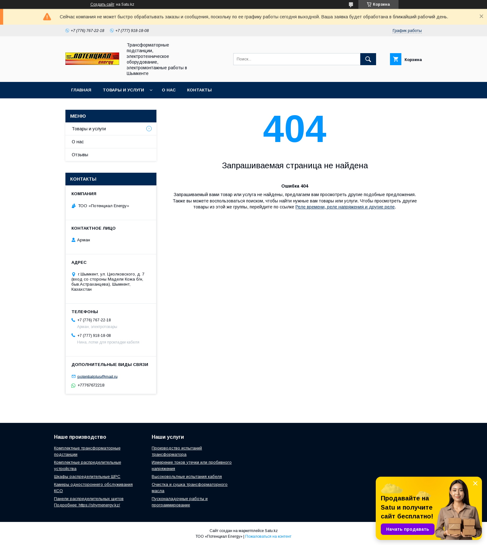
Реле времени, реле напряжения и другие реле (345, 206)
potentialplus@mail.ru (97, 376)
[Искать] (368, 59)
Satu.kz (271, 531)
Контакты (199, 90)
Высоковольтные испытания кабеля (187, 476)
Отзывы (80, 154)
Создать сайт (102, 4)
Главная (81, 90)
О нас (169, 90)
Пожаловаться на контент (268, 536)
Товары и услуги (123, 90)
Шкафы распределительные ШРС (87, 476)
